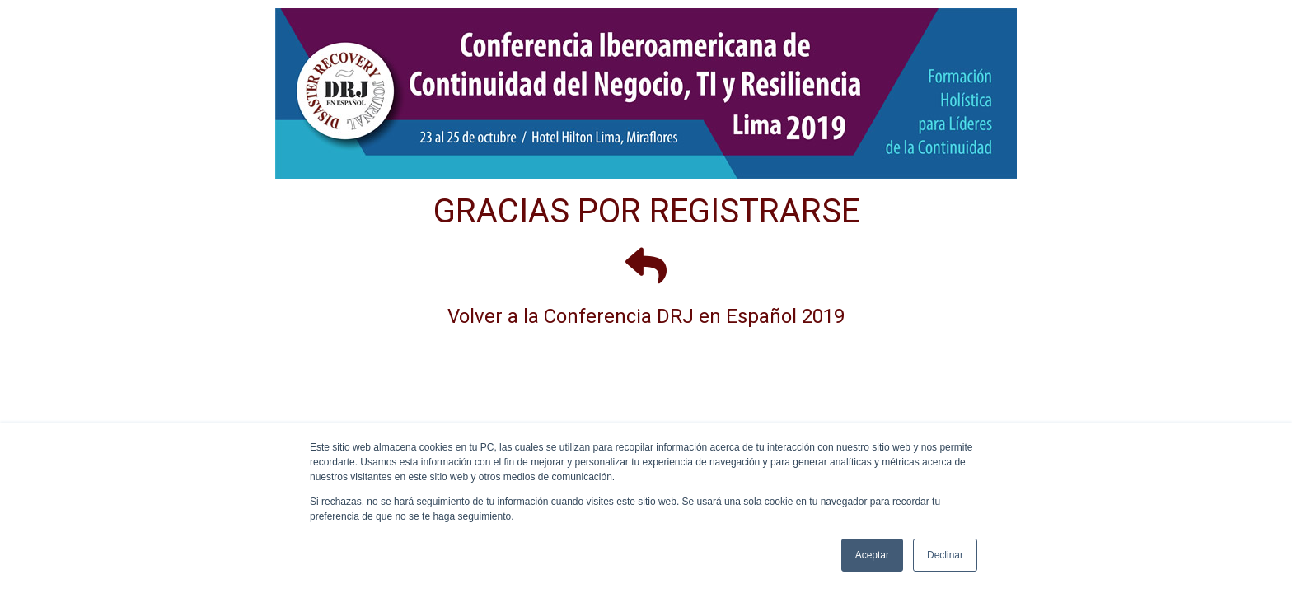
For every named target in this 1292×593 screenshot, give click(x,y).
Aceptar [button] (872, 555)
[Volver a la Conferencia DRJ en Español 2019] (646, 265)
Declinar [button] (945, 555)
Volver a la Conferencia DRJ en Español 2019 (646, 316)
